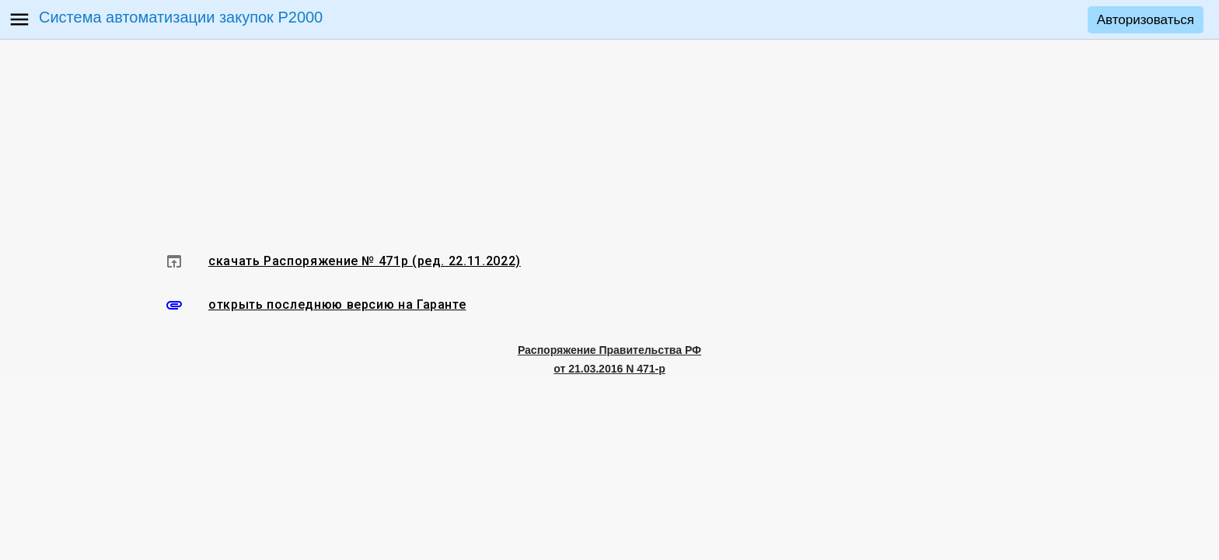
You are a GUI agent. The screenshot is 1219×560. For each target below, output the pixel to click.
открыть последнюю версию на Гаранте (337, 305)
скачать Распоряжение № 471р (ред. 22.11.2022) (364, 261)
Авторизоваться (1145, 19)
